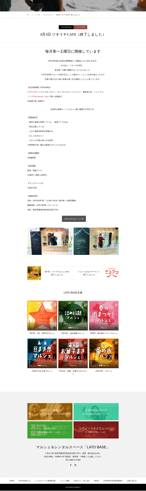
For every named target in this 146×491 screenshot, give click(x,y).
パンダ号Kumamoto (35, 96)
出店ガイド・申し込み (82, 481)
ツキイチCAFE (80, 27)
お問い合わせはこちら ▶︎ (74, 219)
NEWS (96, 481)
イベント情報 (64, 481)
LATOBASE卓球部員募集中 (113, 481)
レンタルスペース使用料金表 (45, 481)
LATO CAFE (32, 92)
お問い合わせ (132, 481)
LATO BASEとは (24, 481)
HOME (11, 481)
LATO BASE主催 (66, 27)
